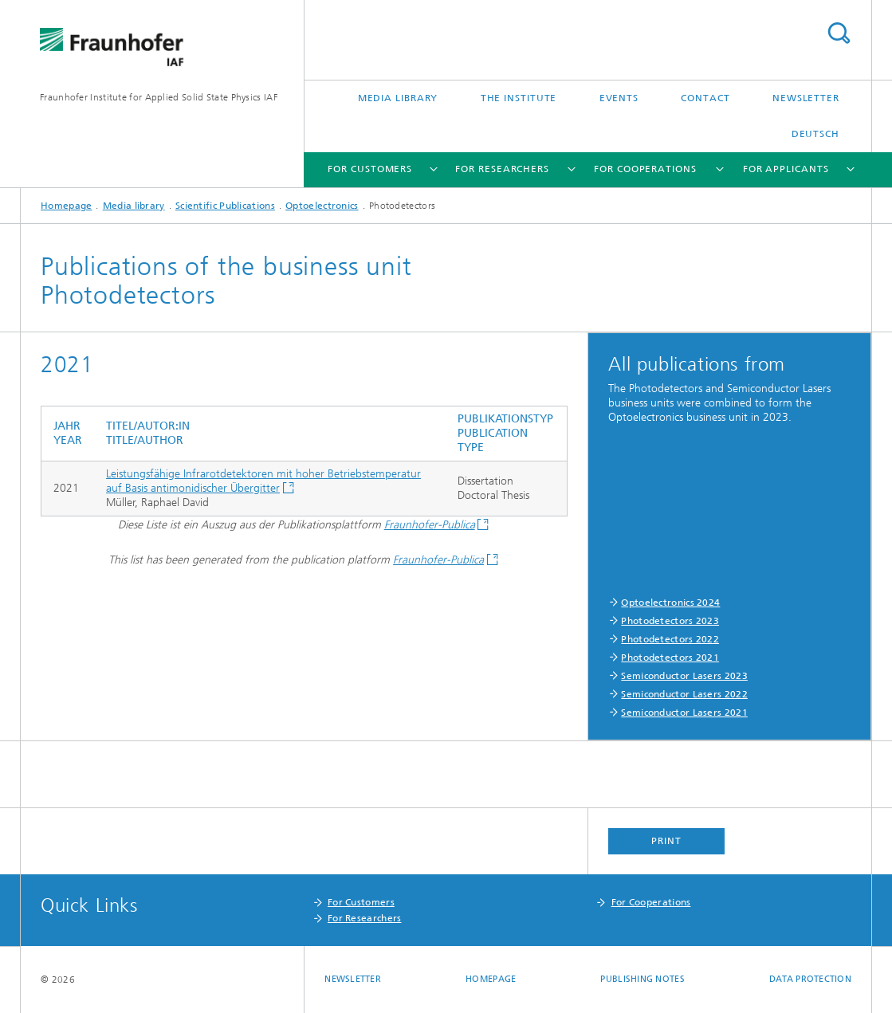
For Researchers (502, 169)
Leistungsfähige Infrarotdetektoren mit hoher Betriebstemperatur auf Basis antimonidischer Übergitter (263, 481)
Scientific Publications (225, 205)
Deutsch (815, 133)
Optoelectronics (322, 205)
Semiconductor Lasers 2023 (684, 675)
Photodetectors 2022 (670, 639)
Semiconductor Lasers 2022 (684, 694)
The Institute (519, 98)
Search (838, 33)
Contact (705, 98)
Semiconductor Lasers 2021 (684, 712)
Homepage (66, 205)
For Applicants (786, 169)
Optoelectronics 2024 (670, 602)
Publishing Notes (642, 979)
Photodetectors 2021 (670, 657)
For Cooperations (645, 169)
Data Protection (810, 979)
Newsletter (805, 98)
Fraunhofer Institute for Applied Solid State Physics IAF (158, 97)
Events (619, 98)
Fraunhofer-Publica (429, 525)
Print (666, 840)
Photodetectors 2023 (670, 620)
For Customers (370, 169)
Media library (398, 98)
